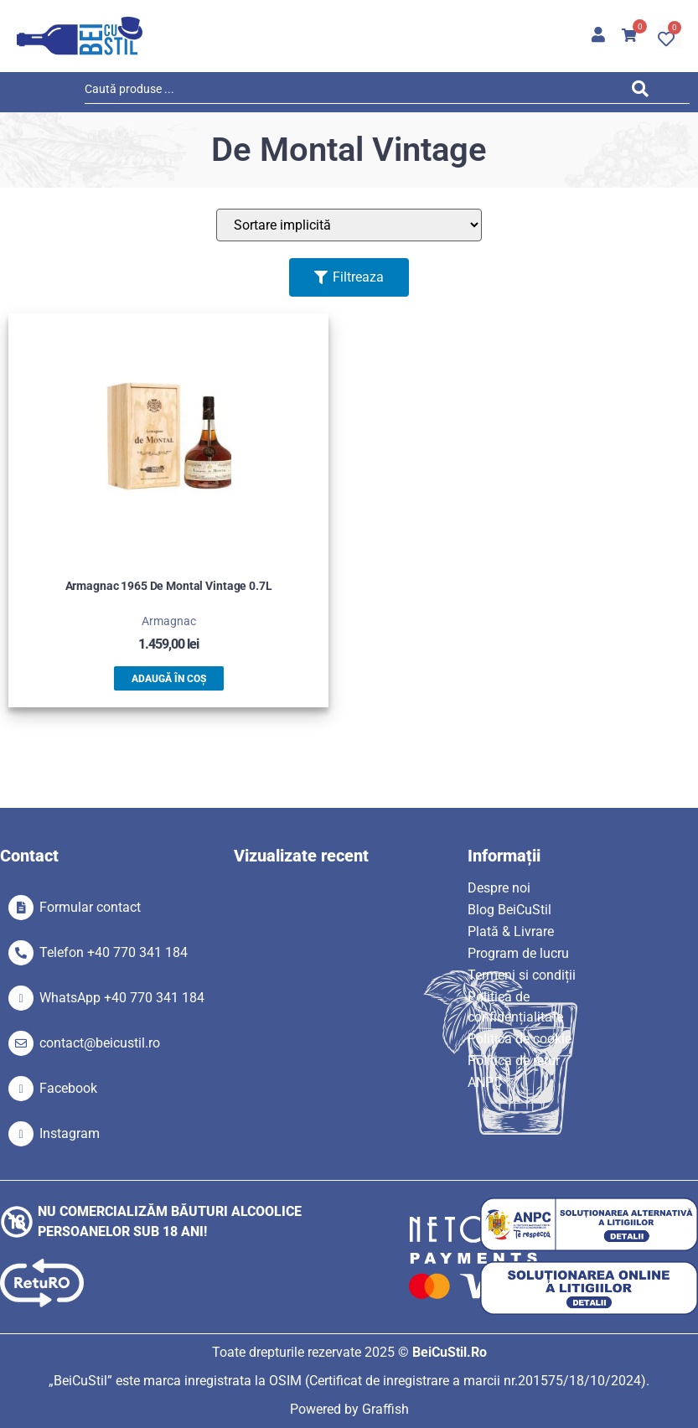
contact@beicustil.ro (99, 1043)
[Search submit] (644, 91)
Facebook (68, 1088)
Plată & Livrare (511, 931)
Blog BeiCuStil (509, 910)
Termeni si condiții (522, 975)
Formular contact (90, 907)
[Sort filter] (349, 225)
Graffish (385, 1409)
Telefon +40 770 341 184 (113, 952)
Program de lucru (518, 953)
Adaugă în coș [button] (169, 679)
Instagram (69, 1133)
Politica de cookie (519, 1039)
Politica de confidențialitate (515, 1007)
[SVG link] (79, 36)
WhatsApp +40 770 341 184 (121, 998)
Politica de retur (514, 1060)
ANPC (485, 1082)
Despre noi (499, 888)
